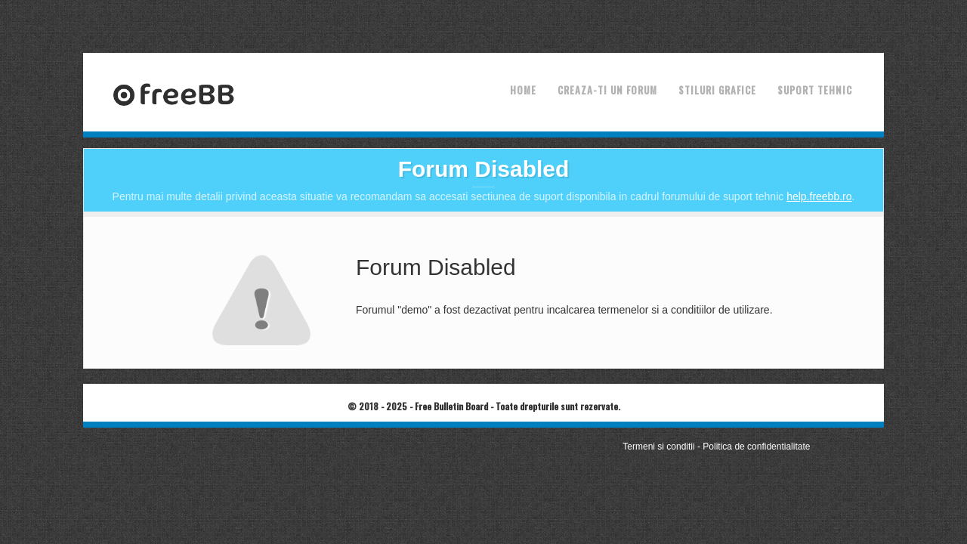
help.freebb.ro (818, 196)
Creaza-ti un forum (607, 89)
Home (523, 89)
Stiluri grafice (717, 89)
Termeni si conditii (658, 446)
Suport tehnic (814, 89)
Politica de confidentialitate (756, 446)
